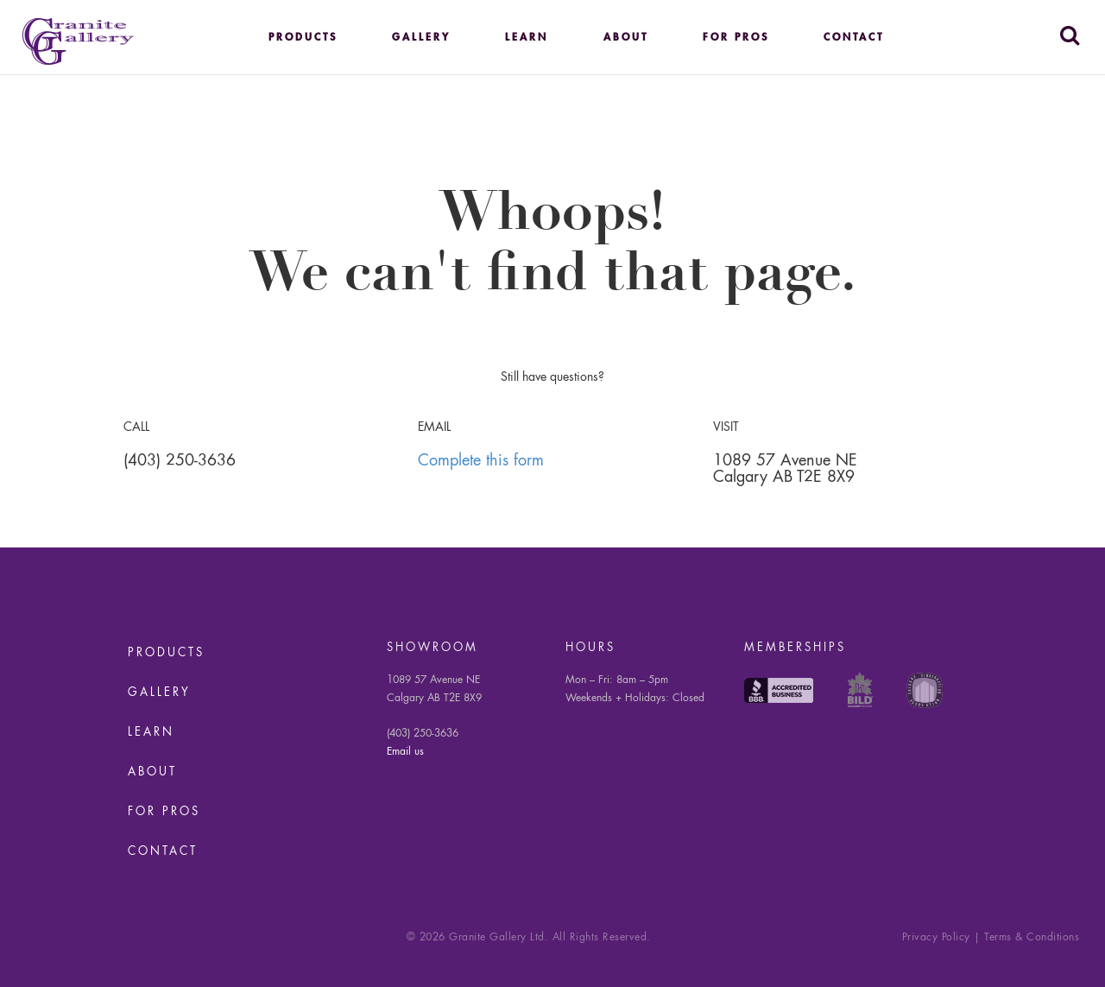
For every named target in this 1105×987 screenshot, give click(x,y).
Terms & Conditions (1031, 938)
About (625, 38)
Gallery (421, 38)
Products (303, 38)
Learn (526, 38)
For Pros (736, 38)
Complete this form (481, 461)
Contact (854, 38)
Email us (405, 752)
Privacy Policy (936, 938)
